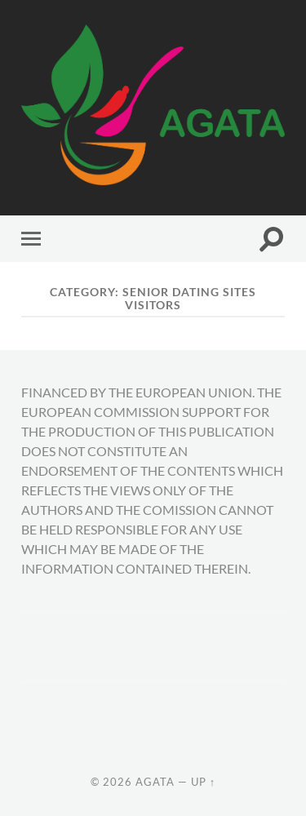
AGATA (155, 781)
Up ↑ (203, 781)
